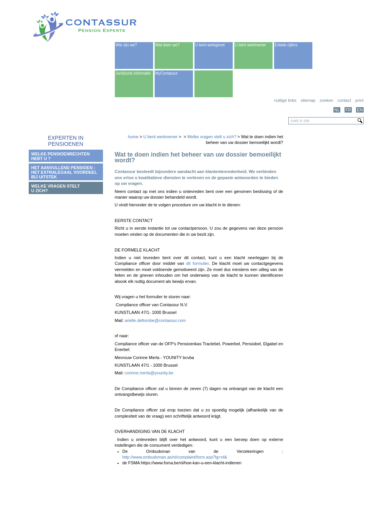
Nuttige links (285, 100)
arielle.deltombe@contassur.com (155, 320)
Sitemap (308, 100)
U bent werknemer (250, 45)
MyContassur (166, 73)
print (359, 100)
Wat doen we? (167, 45)
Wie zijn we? (126, 45)
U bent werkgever (210, 45)
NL (337, 110)
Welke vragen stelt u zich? (211, 136)
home (133, 136)
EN (360, 110)
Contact (344, 100)
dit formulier (197, 263)
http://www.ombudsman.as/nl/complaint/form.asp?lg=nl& (174, 457)
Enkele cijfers (286, 45)
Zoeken (326, 100)
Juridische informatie (133, 73)
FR (348, 110)
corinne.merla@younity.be (149, 373)
